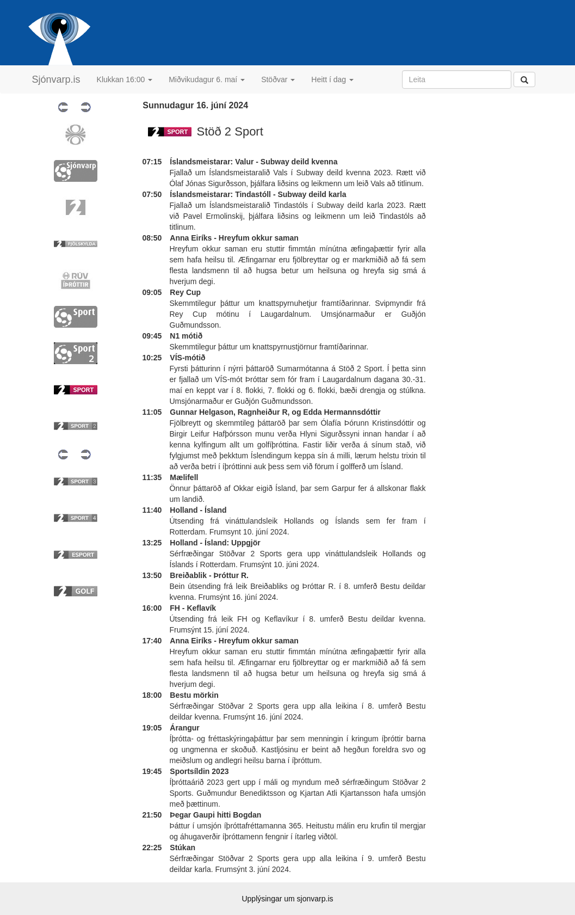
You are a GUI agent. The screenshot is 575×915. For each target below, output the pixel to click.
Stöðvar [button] (278, 79)
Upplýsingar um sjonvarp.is (287, 898)
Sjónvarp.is (56, 79)
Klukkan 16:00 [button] (125, 79)
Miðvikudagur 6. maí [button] (207, 79)
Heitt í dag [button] (332, 79)
